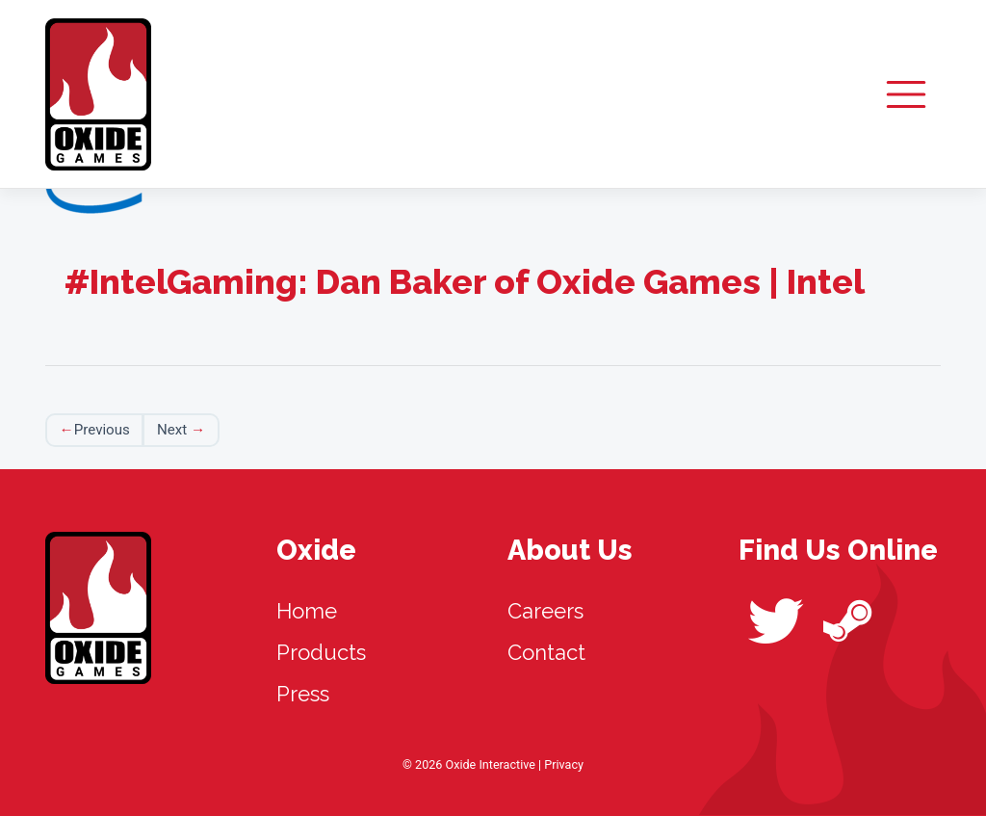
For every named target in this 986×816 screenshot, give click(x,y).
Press (302, 693)
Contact (546, 652)
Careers (545, 610)
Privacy (564, 764)
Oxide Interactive (98, 94)
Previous (102, 429)
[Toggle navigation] (906, 93)
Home (306, 610)
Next (172, 429)
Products (321, 652)
